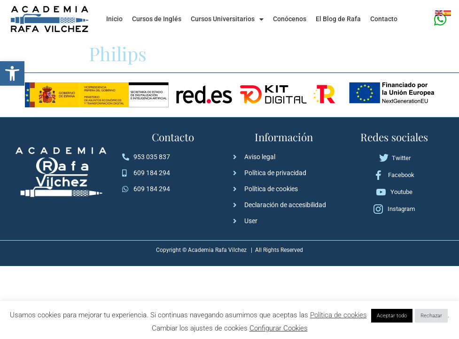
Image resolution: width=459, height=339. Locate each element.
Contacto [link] (383, 19)
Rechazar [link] (431, 316)
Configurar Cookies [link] (278, 328)
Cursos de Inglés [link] (156, 19)
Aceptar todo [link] (392, 316)
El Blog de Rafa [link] (338, 19)
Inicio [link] (114, 19)
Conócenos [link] (289, 19)
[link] (12, 73)
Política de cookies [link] (338, 315)
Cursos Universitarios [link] (227, 19)
